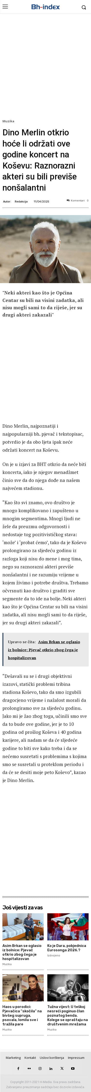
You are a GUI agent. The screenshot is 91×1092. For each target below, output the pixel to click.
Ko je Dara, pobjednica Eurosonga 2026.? (66, 948)
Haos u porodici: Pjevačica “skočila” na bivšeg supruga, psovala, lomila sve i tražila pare (22, 1015)
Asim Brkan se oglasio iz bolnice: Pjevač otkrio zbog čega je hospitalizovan (21, 952)
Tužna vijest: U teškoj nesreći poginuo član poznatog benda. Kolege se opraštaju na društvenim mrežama (67, 1015)
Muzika (9, 121)
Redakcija (21, 201)
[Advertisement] (45, 67)
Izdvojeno (53, 955)
